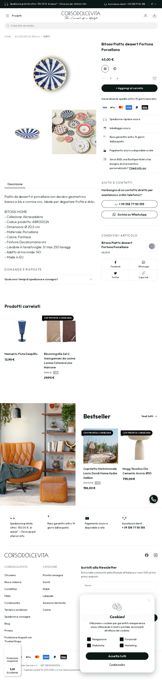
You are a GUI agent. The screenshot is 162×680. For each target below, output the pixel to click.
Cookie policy (12, 603)
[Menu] (19, 647)
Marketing (131, 645)
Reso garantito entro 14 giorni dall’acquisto (127, 141)
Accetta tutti (117, 656)
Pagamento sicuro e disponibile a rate (131, 152)
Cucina (47, 609)
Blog (7, 623)
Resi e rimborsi (12, 582)
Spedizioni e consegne (17, 616)
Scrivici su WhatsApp (129, 216)
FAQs (7, 596)
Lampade (48, 596)
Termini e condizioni (15, 609)
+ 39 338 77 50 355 (129, 206)
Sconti (46, 582)
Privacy (8, 630)
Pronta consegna (53, 575)
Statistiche (98, 645)
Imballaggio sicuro (120, 130)
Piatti (47, 36)
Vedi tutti (149, 418)
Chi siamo (10, 575)
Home (7, 36)
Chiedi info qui (137, 170)
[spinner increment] (117, 80)
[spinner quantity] (110, 80)
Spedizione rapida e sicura (125, 121)
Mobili (46, 589)
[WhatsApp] (153, 499)
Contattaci (10, 589)
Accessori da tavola (27, 36)
